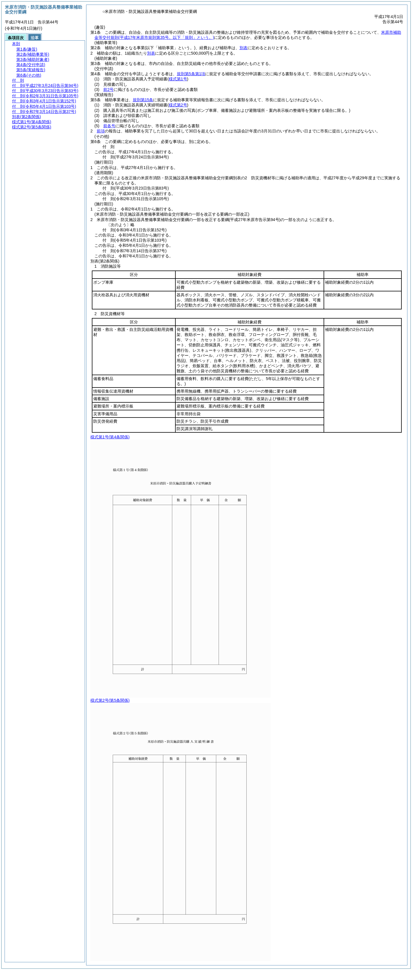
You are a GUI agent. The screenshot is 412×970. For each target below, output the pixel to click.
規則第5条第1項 (191, 73)
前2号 (108, 89)
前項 (101, 131)
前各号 (109, 126)
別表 (243, 47)
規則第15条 (143, 100)
